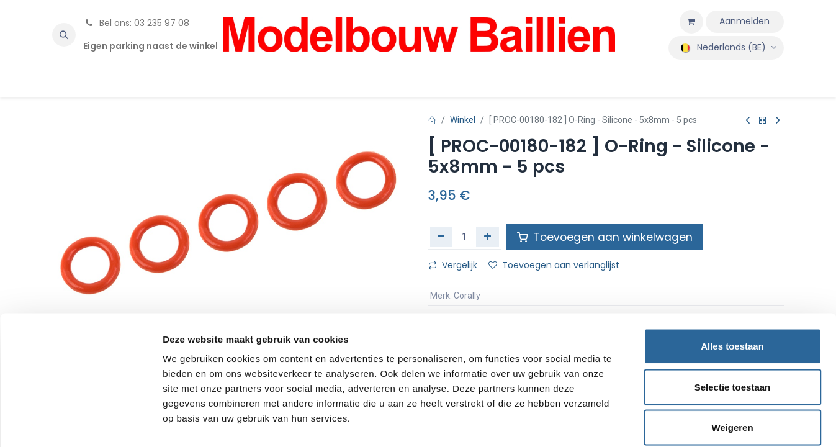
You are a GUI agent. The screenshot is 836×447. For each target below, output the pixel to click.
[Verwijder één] (441, 237)
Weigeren (732, 365)
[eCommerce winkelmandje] (691, 22)
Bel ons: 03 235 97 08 (136, 23)
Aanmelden (744, 21)
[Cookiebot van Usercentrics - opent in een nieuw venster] (80, 422)
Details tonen (670, 422)
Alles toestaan (732, 284)
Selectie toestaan (732, 325)
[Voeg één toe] (487, 237)
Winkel (462, 120)
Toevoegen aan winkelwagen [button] (605, 237)
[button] (64, 35)
